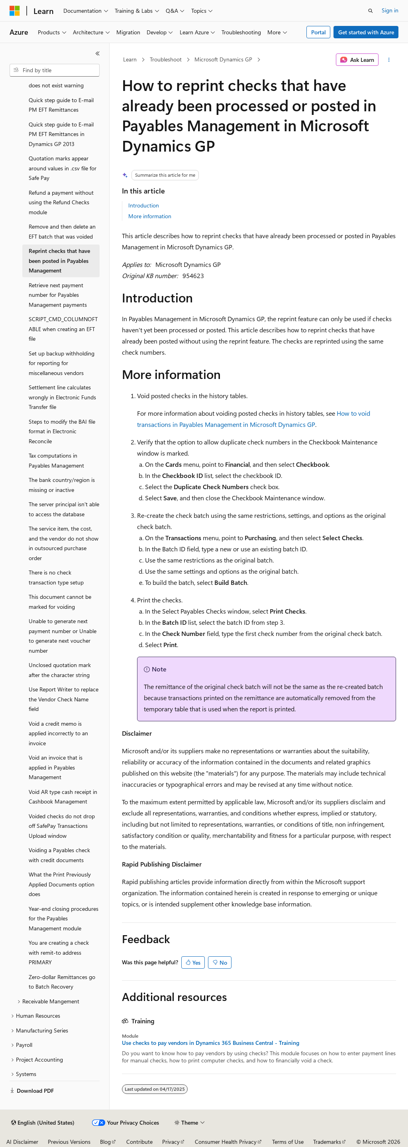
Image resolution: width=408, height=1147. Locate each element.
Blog (105, 1141)
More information (149, 216)
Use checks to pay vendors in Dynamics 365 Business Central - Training (210, 1042)
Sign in (390, 10)
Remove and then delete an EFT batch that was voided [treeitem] (62, 231)
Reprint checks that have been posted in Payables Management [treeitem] (59, 260)
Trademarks (327, 1141)
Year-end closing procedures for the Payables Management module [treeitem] (63, 918)
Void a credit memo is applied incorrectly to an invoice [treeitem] (58, 733)
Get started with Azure (366, 32)
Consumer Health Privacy (226, 1141)
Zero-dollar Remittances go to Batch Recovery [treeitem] (62, 982)
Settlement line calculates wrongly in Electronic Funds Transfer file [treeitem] (62, 397)
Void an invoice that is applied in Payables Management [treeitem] (55, 767)
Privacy (171, 1141)
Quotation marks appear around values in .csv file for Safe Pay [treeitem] (62, 168)
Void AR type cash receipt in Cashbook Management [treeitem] (63, 796)
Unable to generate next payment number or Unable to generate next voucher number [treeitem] (62, 635)
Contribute (139, 1141)
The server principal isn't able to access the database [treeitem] (64, 509)
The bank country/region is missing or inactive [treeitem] (62, 485)
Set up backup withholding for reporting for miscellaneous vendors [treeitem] (61, 363)
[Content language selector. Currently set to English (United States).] (42, 1122)
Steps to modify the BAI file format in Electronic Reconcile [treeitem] (62, 431)
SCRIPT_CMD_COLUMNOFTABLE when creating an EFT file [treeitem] (63, 328)
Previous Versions (69, 1141)
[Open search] (371, 11)
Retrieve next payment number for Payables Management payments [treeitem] (58, 294)
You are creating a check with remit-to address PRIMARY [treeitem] (59, 952)
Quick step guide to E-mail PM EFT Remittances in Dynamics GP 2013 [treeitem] (61, 134)
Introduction (143, 205)
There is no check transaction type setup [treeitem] (56, 577)
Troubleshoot (166, 59)
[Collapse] (97, 53)
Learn (130, 59)
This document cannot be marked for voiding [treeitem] (60, 601)
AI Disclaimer (22, 1141)
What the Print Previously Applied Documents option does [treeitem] (61, 884)
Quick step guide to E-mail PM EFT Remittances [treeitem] (61, 105)
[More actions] (389, 59)
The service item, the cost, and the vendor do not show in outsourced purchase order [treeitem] (63, 543)
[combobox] (55, 70)
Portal (318, 32)
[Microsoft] (15, 11)
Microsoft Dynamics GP (223, 59)
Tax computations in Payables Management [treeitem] (56, 460)
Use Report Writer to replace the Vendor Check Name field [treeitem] (63, 699)
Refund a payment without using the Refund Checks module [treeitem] (61, 202)
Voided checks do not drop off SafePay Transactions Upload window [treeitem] (62, 825)
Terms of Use (288, 1141)
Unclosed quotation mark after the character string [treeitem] (60, 670)
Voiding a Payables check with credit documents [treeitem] (59, 855)
